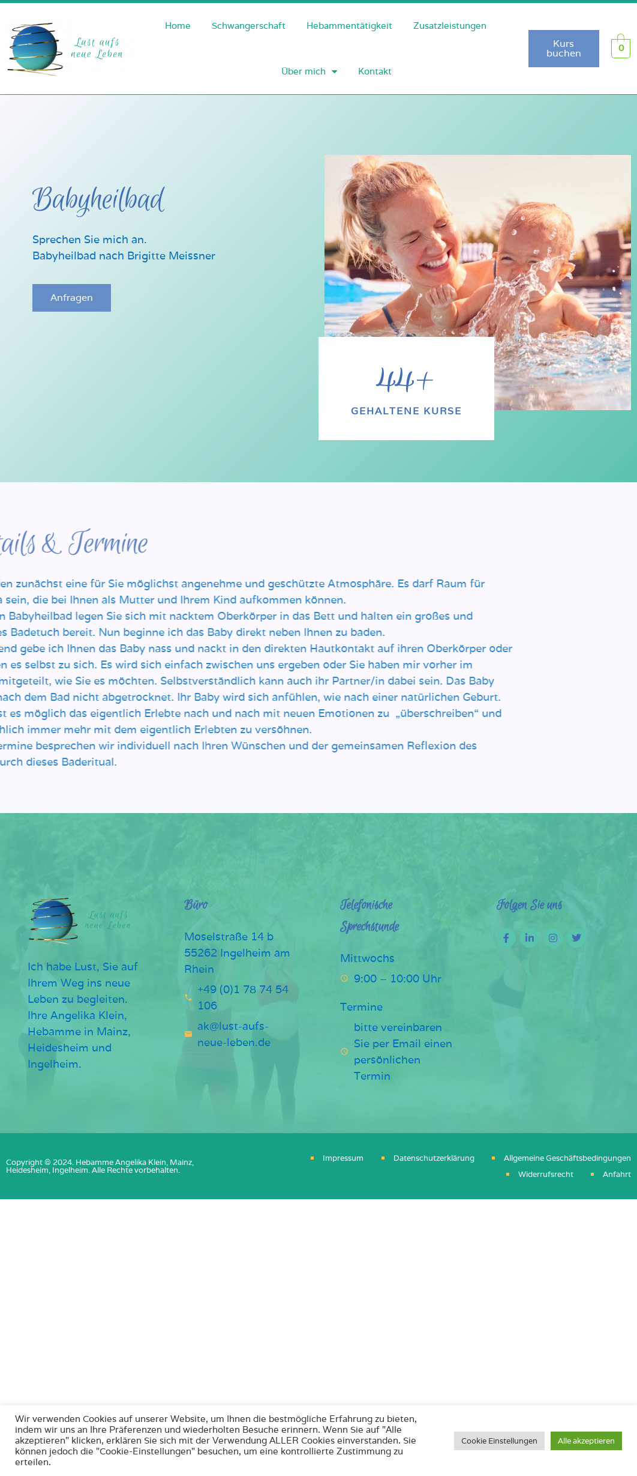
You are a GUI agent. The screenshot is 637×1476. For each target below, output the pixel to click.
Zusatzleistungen (449, 25)
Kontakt (375, 71)
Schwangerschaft (249, 25)
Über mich (309, 71)
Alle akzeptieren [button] (586, 1441)
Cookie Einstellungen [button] (499, 1441)
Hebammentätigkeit (349, 25)
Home (178, 25)
